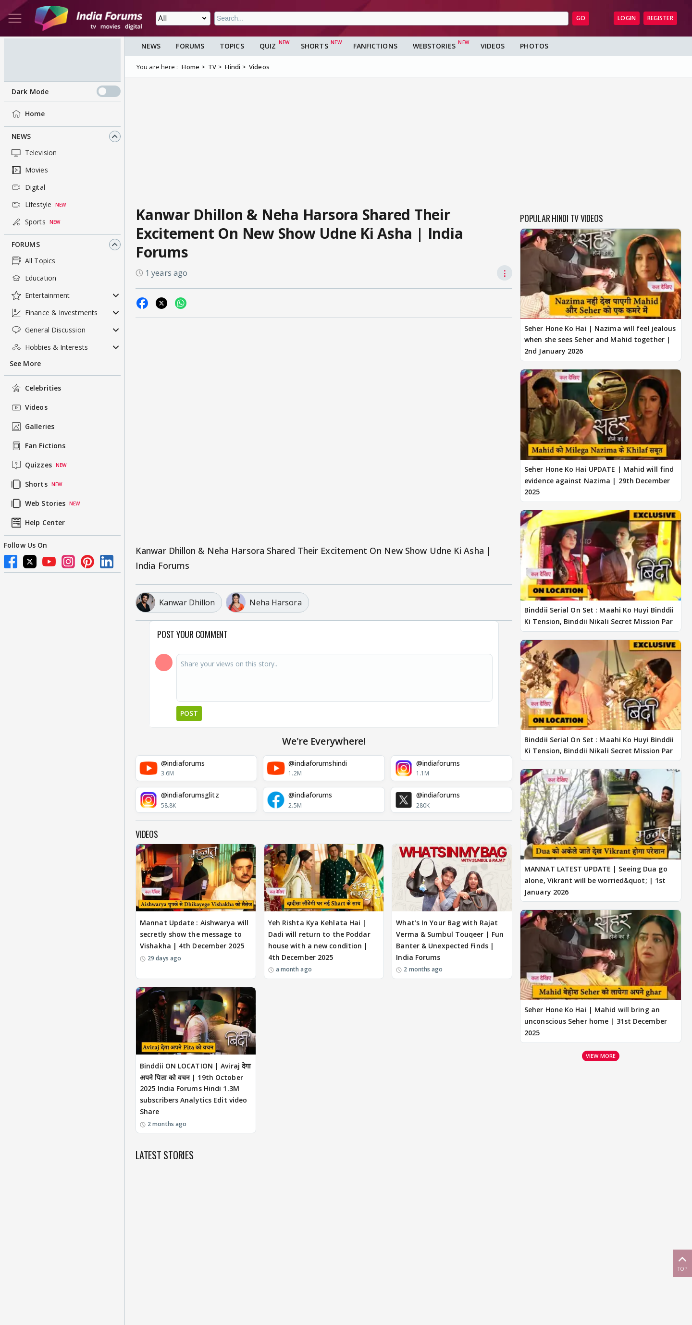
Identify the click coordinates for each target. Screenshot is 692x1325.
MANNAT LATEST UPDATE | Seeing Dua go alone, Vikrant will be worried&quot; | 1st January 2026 (595, 880)
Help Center (37, 522)
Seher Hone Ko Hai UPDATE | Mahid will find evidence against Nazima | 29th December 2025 (599, 481)
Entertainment (40, 295)
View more (601, 1055)
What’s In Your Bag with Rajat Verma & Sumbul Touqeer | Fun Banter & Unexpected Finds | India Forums (450, 939)
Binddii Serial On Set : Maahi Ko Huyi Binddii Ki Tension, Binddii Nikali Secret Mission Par (599, 615)
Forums (26, 244)
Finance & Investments (54, 312)
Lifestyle (30, 204)
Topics (232, 45)
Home (27, 114)
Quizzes (31, 465)
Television (33, 152)
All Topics (32, 261)
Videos (29, 407)
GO (580, 18)
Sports (28, 222)
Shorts (29, 484)
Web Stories (37, 503)
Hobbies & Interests (49, 347)
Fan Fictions (37, 446)
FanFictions (375, 45)
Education (33, 278)
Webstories (434, 45)
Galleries (32, 426)
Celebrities (35, 388)
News (21, 136)
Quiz (268, 45)
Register (660, 18)
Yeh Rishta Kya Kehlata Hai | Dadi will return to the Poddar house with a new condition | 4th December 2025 (319, 939)
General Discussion (48, 330)
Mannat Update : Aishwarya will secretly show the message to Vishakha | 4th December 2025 (194, 934)
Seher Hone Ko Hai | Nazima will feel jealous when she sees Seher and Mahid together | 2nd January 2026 (600, 340)
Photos (534, 45)
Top (682, 1262)
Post (189, 713)
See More (25, 363)
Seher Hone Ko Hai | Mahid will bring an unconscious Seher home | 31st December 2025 (595, 1021)
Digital (27, 187)
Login (627, 18)
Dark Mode (66, 91)
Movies (29, 170)
